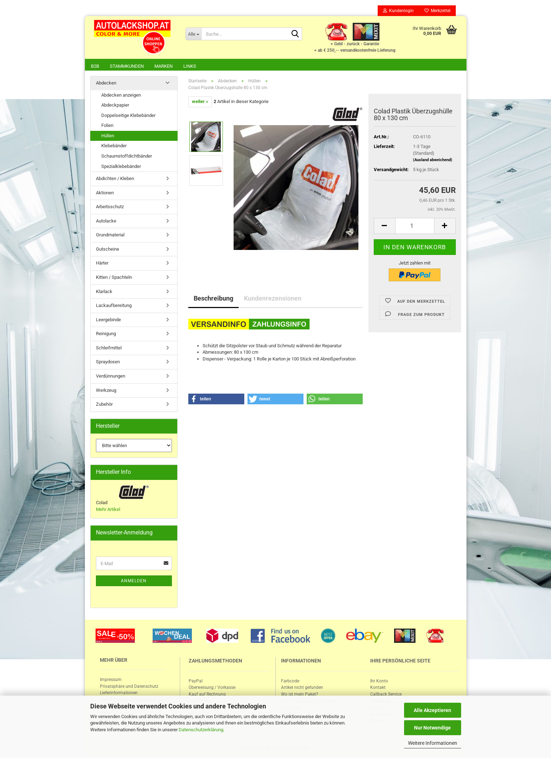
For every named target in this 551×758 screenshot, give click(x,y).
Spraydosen (108, 362)
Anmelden (134, 581)
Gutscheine (107, 249)
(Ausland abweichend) (432, 160)
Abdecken (106, 83)
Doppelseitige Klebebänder (128, 116)
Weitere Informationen (432, 743)
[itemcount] (414, 227)
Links (189, 66)
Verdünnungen (110, 376)
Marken (163, 66)
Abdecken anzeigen (121, 95)
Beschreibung (213, 299)
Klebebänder (114, 146)
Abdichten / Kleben (115, 179)
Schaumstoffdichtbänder (126, 156)
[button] (216, 399)
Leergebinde (108, 320)
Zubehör (104, 405)
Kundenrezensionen (272, 299)
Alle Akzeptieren (432, 710)
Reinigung (106, 334)
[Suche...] (193, 33)
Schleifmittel (109, 348)
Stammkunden (127, 66)
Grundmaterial (110, 235)
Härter (102, 263)
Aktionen (105, 193)
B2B (95, 66)
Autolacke (106, 221)
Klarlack (104, 292)
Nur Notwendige (432, 728)
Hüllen (107, 136)
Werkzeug (106, 391)
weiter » (200, 102)
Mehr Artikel (108, 510)
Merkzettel (437, 10)
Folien (107, 126)
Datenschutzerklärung (201, 729)
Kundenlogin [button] (398, 10)
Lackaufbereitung (114, 306)
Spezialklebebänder (121, 167)
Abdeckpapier (115, 105)
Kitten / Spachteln (114, 278)
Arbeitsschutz (110, 207)
